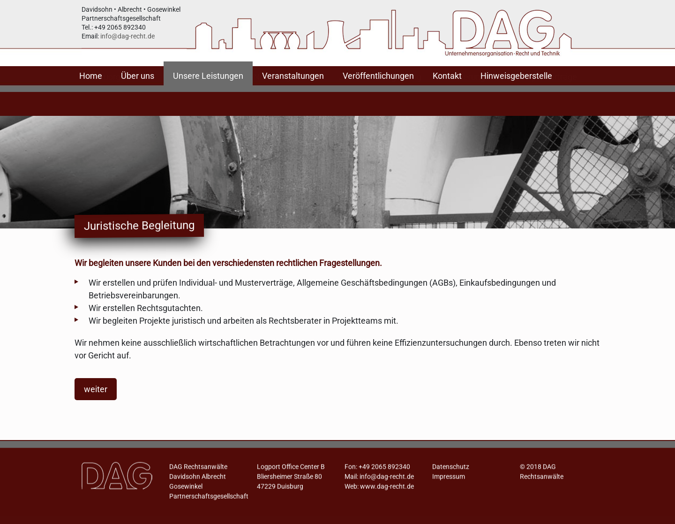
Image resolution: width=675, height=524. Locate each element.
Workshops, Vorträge (538, 99)
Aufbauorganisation (118, 99)
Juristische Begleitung (380, 99)
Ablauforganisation (204, 99)
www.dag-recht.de (387, 490)
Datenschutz (450, 470)
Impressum (448, 480)
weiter (95, 389)
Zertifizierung (460, 99)
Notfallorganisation (289, 99)
